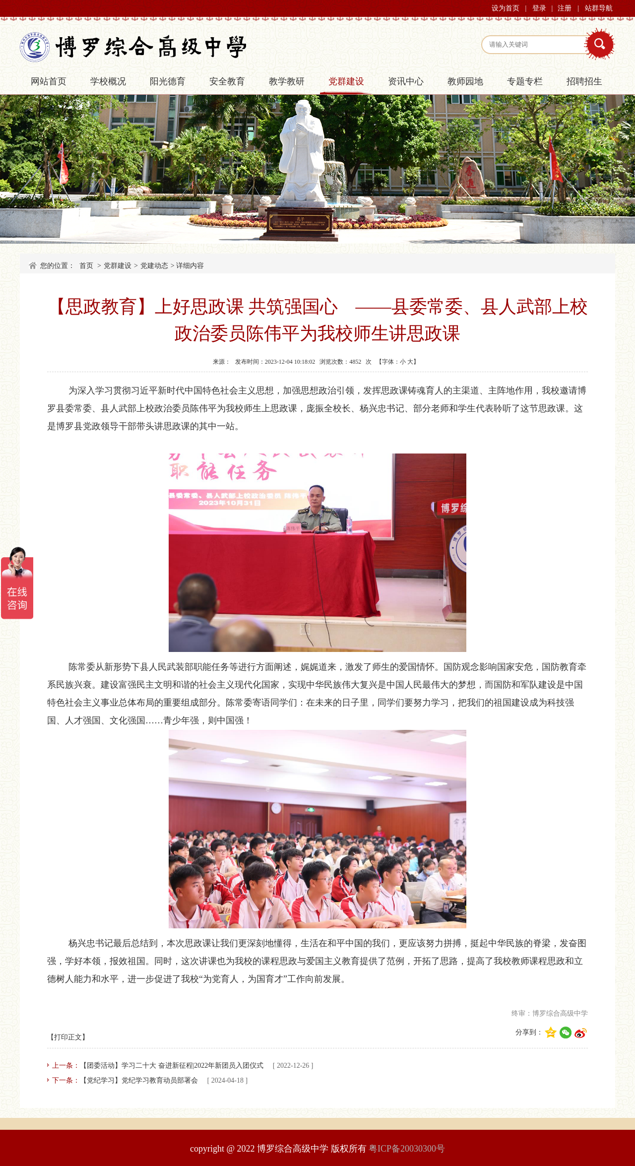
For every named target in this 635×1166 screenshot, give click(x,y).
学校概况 (108, 81)
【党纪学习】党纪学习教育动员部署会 (139, 1080)
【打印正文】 (68, 1037)
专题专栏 (525, 81)
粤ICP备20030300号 (407, 1149)
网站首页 (48, 81)
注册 (565, 8)
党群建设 (346, 81)
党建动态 (154, 265)
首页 (86, 265)
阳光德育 (168, 81)
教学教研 (287, 81)
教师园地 (465, 81)
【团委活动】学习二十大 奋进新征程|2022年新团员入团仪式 (171, 1065)
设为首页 (505, 8)
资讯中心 (406, 81)
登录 (539, 8)
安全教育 (227, 81)
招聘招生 (584, 81)
